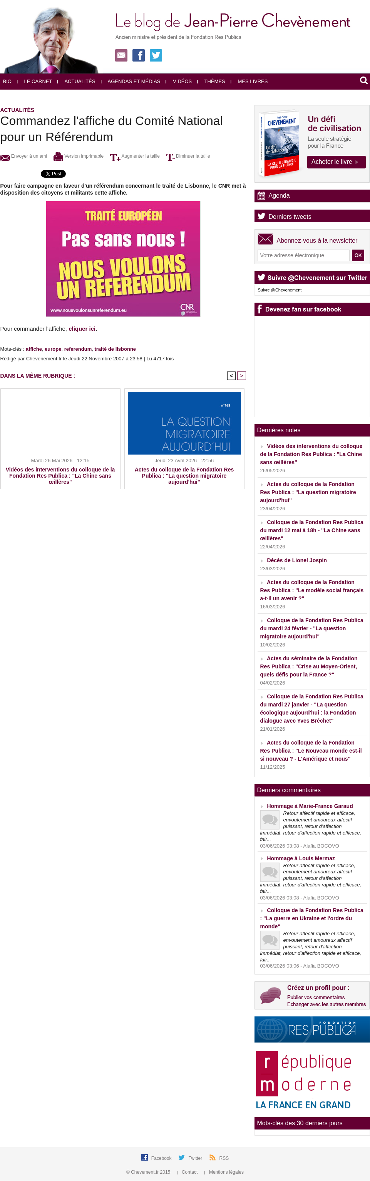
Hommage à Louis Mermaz (301, 858)
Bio (7, 81)
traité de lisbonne (115, 349)
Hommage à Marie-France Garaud (310, 806)
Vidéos (179, 81)
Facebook (162, 1158)
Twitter (196, 1158)
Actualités (76, 81)
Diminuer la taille (188, 156)
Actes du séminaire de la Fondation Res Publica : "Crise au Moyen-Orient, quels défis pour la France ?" (309, 666)
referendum (78, 349)
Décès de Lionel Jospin (297, 560)
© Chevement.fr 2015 (149, 1172)
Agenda (279, 195)
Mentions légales (224, 1172)
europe (53, 349)
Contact (188, 1172)
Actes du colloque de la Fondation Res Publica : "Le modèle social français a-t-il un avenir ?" (312, 590)
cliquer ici (82, 328)
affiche (34, 349)
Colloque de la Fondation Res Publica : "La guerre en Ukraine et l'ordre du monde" (311, 918)
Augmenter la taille (135, 156)
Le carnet (34, 81)
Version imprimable (79, 156)
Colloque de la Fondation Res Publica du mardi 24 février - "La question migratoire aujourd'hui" (311, 628)
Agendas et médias (131, 81)
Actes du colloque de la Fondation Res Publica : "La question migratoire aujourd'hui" (184, 475)
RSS (224, 1158)
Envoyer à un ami (23, 156)
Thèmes (211, 81)
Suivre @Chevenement (280, 290)
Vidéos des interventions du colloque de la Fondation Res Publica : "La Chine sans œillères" (60, 475)
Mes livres (249, 81)
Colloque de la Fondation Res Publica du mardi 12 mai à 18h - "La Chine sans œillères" (311, 530)
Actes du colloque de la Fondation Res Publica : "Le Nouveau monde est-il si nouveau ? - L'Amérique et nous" (311, 751)
